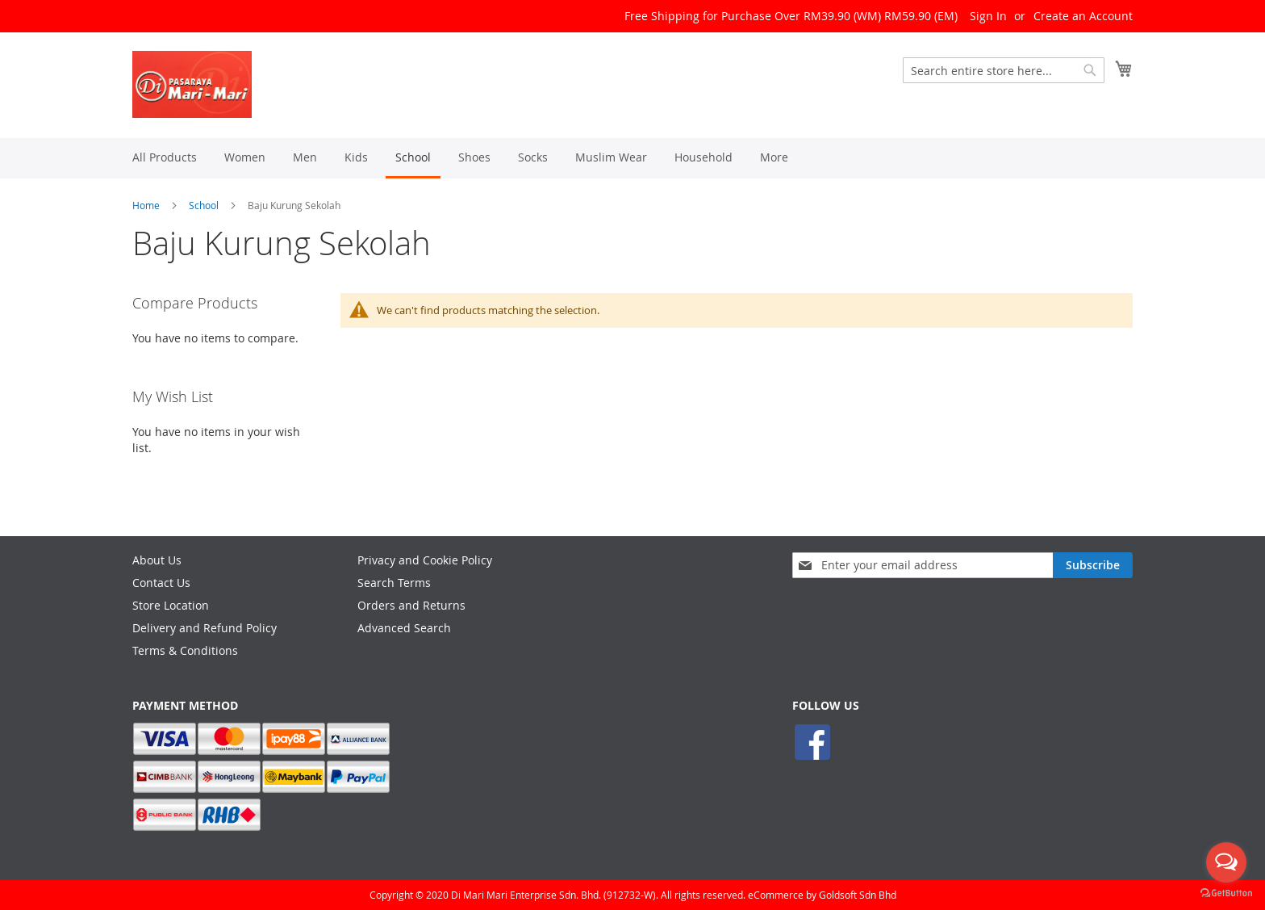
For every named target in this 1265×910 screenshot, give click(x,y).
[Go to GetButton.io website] (1226, 893)
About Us (157, 560)
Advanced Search (404, 627)
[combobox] (1003, 70)
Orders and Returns (411, 605)
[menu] (632, 158)
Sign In (988, 15)
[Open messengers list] (1226, 862)
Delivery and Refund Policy (204, 627)
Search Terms (394, 582)
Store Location (170, 605)
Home (146, 205)
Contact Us (161, 582)
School (204, 205)
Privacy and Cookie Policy (424, 560)
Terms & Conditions (185, 650)
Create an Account (1083, 15)
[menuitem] (165, 157)
